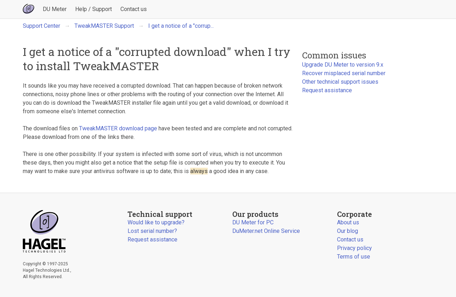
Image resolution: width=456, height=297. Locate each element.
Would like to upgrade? (156, 222)
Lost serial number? (152, 231)
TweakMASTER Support (104, 25)
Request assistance (327, 90)
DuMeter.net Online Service (266, 231)
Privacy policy (354, 248)
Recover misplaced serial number (343, 73)
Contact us (133, 9)
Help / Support (93, 9)
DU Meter (55, 9)
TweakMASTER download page (118, 128)
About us (348, 222)
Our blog (347, 231)
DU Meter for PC (253, 222)
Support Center (41, 25)
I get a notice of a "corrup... (181, 25)
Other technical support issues (340, 81)
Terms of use (353, 256)
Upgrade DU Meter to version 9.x (342, 64)
